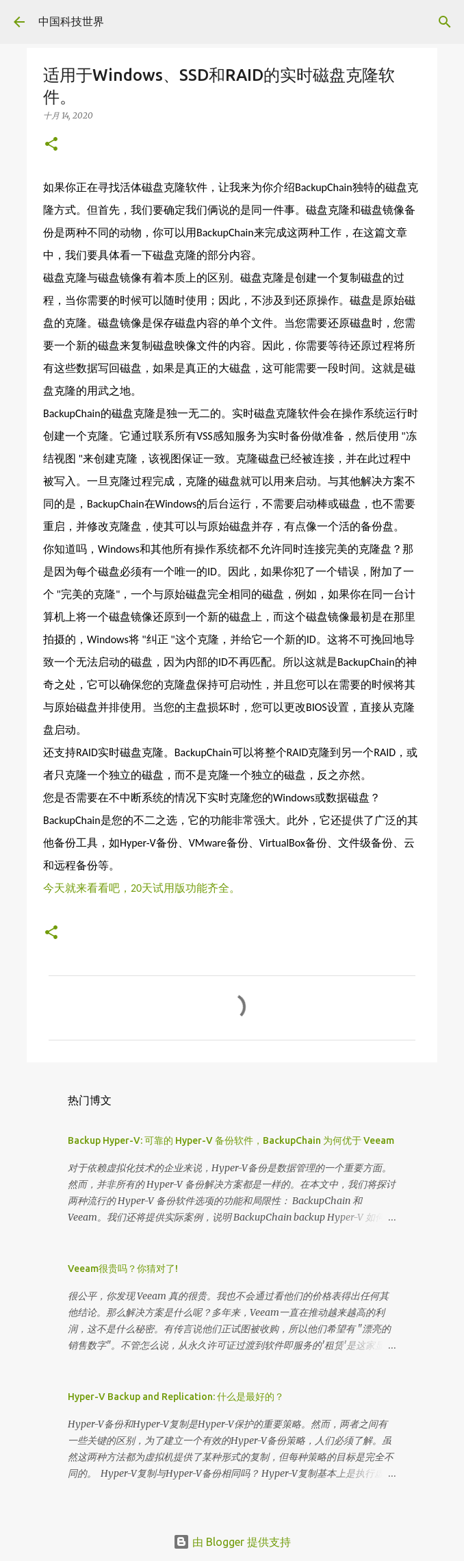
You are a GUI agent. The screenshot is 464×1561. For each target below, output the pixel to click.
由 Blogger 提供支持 (232, 1542)
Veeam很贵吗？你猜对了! (123, 1268)
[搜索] (445, 21)
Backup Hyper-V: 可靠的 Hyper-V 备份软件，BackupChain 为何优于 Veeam (231, 1140)
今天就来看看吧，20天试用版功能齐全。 (141, 888)
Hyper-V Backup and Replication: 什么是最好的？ (176, 1396)
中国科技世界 (71, 21)
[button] (51, 145)
